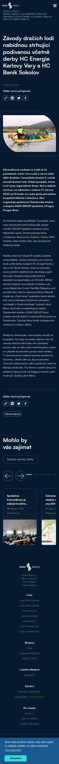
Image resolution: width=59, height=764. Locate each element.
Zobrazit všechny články (20, 459)
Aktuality (29, 714)
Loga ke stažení (29, 719)
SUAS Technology (29, 626)
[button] (8, 476)
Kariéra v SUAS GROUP (29, 692)
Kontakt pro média (29, 724)
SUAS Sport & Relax (29, 600)
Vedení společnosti (29, 653)
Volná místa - (29, 697)
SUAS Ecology (29, 611)
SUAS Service (29, 621)
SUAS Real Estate (29, 616)
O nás (29, 648)
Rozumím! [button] (15, 758)
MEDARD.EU (29, 675)
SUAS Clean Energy (29, 606)
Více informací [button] (13, 750)
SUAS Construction (29, 632)
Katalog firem (29, 659)
